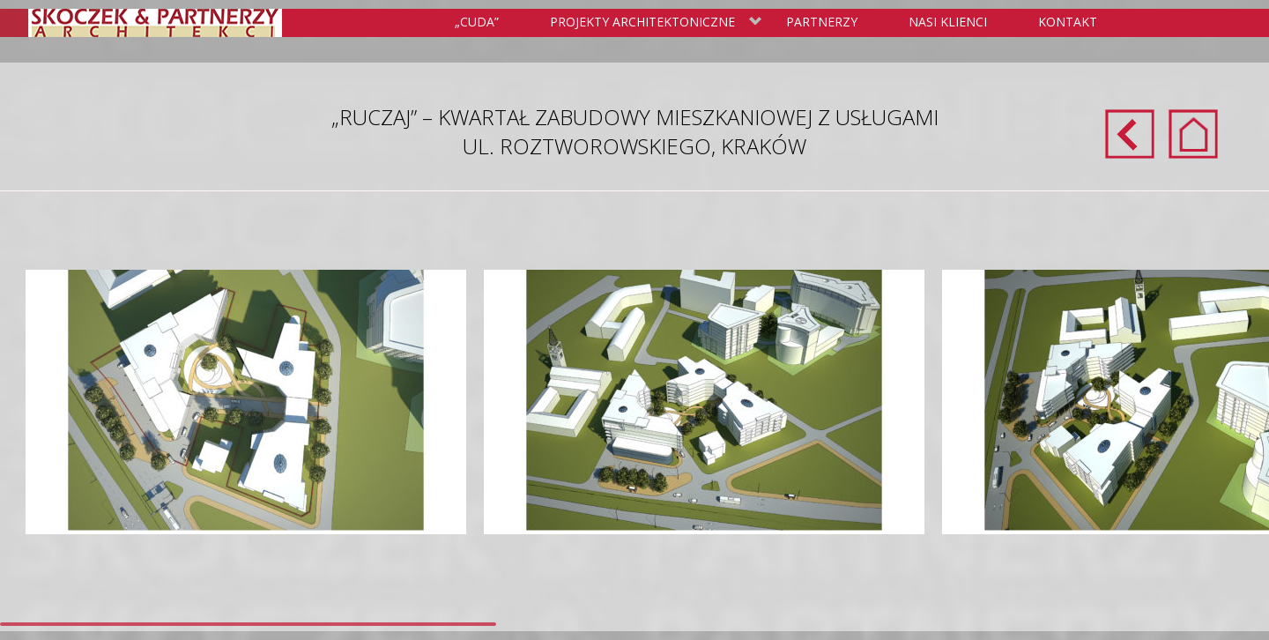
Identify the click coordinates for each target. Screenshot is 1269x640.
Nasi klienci (948, 21)
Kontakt (1067, 21)
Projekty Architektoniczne (652, 23)
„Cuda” (477, 21)
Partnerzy (821, 21)
